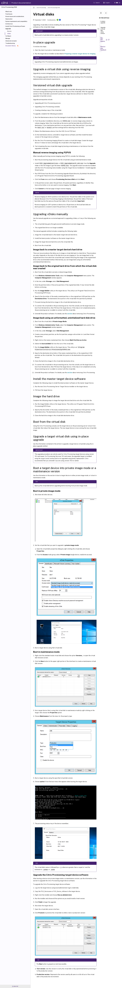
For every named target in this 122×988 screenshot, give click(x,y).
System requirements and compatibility (16, 21)
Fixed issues (8, 14)
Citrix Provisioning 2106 (54, 7)
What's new (8, 11)
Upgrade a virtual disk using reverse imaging (103, 32)
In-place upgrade (103, 23)
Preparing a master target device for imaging (79, 54)
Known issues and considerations (14, 16)
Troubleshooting (10, 43)
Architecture (9, 24)
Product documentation (21, 3)
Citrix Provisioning (41, 7)
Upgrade (8, 28)
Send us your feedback (103, 48)
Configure (8, 36)
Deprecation (8, 19)
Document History (11, 45)
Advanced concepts (11, 41)
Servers (9, 31)
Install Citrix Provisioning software (15, 26)
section (69, 313)
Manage (7, 38)
